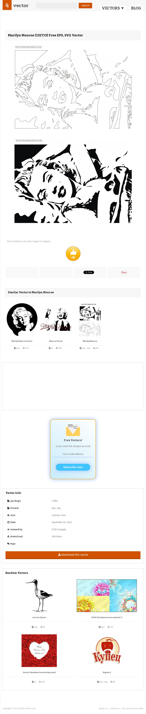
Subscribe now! (73, 467)
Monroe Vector (56, 341)
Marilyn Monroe (90, 341)
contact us (115, 708)
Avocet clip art (39, 617)
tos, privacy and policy (132, 708)
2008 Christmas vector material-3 (106, 617)
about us (103, 708)
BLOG (136, 8)
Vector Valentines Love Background (39, 672)
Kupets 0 (107, 672)
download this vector (73, 554)
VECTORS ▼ (113, 8)
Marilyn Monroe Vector (22, 341)
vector (20, 5)
